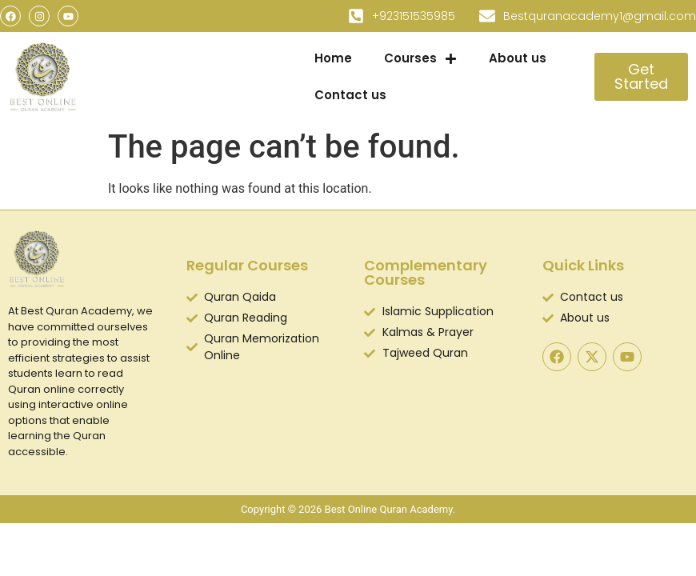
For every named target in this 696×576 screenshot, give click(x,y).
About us (517, 58)
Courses (420, 59)
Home (333, 58)
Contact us (350, 94)
